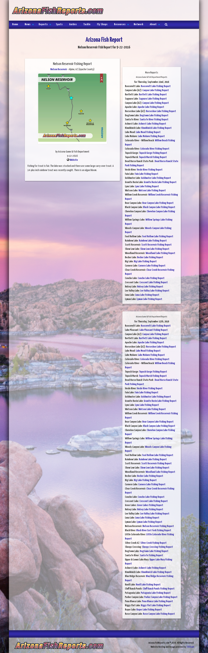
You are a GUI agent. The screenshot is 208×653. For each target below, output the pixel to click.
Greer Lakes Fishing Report (150, 505)
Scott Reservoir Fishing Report (156, 244)
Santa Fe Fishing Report (151, 555)
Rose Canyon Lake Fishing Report (159, 614)
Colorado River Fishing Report (154, 148)
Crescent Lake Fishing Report (153, 282)
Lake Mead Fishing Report (148, 132)
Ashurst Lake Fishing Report (152, 123)
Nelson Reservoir (58, 69)
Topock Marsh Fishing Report (153, 157)
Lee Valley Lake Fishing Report (154, 290)
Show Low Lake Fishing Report (154, 249)
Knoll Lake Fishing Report (148, 584)
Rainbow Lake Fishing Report (153, 240)
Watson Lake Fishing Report (152, 190)
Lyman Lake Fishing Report (149, 299)
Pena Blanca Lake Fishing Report (157, 601)
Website (74, 160)
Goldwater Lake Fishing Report (156, 178)
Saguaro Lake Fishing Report (153, 98)
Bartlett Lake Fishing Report (153, 94)
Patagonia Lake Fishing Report (156, 593)
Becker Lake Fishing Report (150, 257)
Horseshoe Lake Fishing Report (161, 111)
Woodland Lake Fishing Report (160, 253)
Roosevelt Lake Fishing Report (156, 86)
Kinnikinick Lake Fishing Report (156, 128)
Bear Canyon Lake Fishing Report (158, 203)
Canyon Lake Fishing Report (155, 90)
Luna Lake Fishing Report (147, 295)
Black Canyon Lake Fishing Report (159, 207)
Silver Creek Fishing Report (153, 543)
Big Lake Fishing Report (145, 261)
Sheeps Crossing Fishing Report (157, 547)
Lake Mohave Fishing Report (151, 136)
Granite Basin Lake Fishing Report (160, 182)
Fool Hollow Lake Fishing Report (157, 236)
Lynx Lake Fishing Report (147, 186)
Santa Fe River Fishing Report (154, 119)
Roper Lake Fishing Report (149, 609)
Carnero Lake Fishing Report (151, 265)
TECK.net (190, 647)
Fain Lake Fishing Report (146, 174)
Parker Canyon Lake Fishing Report (160, 597)
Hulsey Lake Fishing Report (150, 286)
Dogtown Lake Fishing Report (154, 115)
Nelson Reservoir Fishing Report (158, 526)
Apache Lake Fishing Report (151, 107)
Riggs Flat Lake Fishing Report (156, 605)
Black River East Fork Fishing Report (153, 530)
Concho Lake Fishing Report (151, 278)
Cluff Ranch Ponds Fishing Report (159, 588)
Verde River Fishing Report (149, 169)
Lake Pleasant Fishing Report (153, 330)
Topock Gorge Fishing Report (153, 153)
